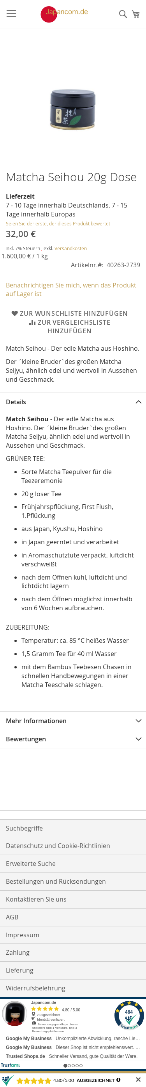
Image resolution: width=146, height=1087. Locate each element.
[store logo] (56, 14)
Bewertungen (26, 739)
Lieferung (19, 970)
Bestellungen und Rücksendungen (56, 881)
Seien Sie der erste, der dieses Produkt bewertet (58, 223)
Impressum (22, 935)
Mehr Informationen (36, 721)
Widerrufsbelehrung (35, 988)
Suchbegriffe (24, 828)
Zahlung (18, 952)
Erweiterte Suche (31, 863)
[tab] (73, 402)
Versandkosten (71, 248)
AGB (12, 917)
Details (16, 402)
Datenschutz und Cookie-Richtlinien (58, 845)
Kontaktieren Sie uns (36, 899)
